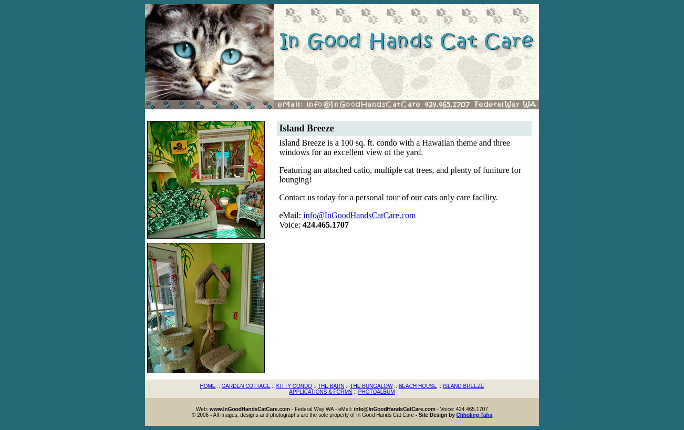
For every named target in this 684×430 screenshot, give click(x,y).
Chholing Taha (475, 415)
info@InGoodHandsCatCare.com (359, 215)
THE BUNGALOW (371, 386)
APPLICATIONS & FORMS (320, 392)
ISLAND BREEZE (463, 386)
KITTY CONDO (294, 386)
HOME (207, 386)
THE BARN (331, 386)
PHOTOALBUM (376, 392)
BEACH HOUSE (418, 386)
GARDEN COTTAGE (246, 386)
